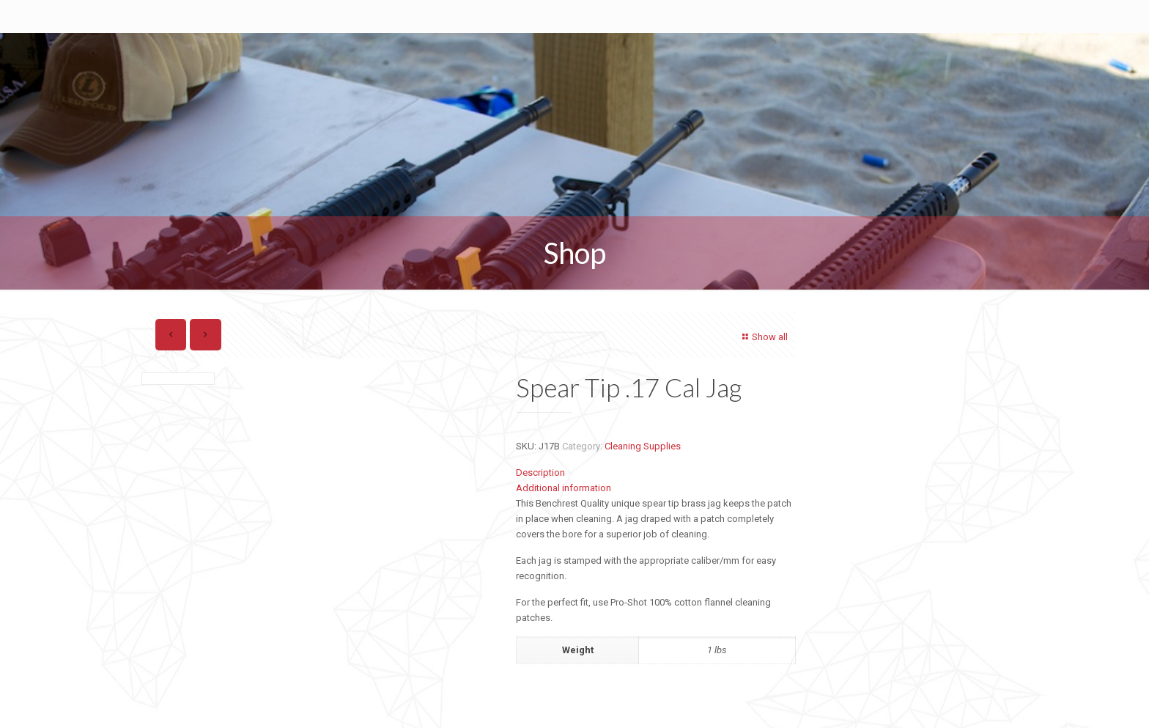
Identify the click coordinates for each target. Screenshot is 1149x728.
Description (540, 472)
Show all (763, 336)
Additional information (563, 487)
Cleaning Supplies (643, 446)
